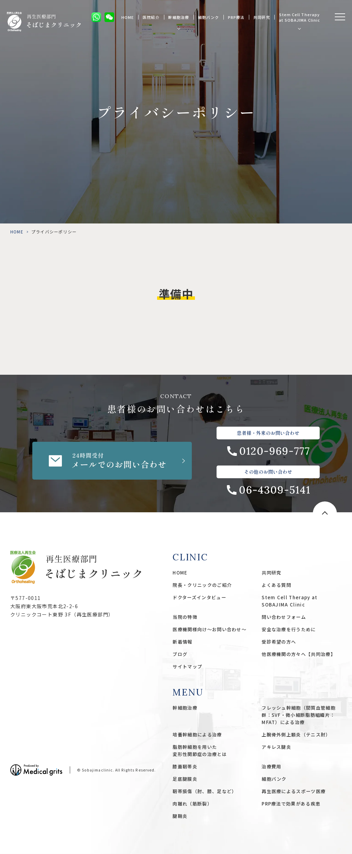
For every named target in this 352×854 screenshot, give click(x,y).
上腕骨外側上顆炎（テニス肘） (296, 734)
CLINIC (190, 557)
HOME (127, 17)
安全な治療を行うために (289, 629)
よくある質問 (276, 585)
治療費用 (271, 766)
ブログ (180, 654)
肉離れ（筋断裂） (192, 803)
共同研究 (261, 17)
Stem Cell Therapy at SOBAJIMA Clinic (299, 17)
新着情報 (182, 641)
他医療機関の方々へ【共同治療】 (299, 654)
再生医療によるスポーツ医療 (294, 791)
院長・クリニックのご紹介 (202, 585)
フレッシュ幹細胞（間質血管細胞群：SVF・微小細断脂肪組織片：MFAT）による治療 (299, 714)
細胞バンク (208, 17)
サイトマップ (187, 666)
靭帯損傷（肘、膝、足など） (204, 791)
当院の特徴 (185, 617)
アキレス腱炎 (276, 747)
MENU (188, 692)
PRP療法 (236, 17)
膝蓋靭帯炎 (185, 766)
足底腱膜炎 (185, 779)
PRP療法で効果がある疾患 (291, 803)
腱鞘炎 (180, 816)
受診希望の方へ (279, 641)
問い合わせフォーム (284, 617)
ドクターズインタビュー (199, 597)
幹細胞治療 (178, 17)
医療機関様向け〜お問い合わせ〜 (209, 629)
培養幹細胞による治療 (197, 734)
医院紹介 (151, 17)
